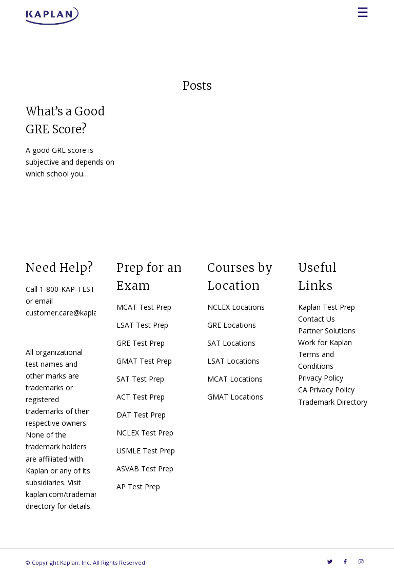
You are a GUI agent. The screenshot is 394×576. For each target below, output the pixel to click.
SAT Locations (231, 343)
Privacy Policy (320, 378)
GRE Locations (231, 325)
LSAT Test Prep (142, 325)
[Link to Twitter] (330, 561)
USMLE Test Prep (145, 450)
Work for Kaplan (325, 342)
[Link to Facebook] (345, 561)
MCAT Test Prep (143, 307)
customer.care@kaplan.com (72, 312)
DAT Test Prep (141, 415)
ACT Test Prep (140, 397)
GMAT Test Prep (144, 361)
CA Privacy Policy (326, 389)
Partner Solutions (327, 330)
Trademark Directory (332, 402)
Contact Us (316, 319)
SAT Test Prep (140, 379)
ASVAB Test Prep (144, 468)
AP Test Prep (138, 486)
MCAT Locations (235, 379)
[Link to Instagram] (360, 561)
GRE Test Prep (140, 343)
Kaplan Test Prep (326, 307)
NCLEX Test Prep (144, 433)
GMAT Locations (235, 397)
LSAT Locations (233, 361)
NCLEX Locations (236, 307)
